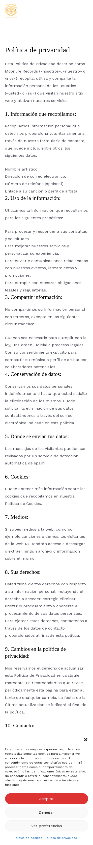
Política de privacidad (61, 838)
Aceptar (46, 799)
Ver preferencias (46, 826)
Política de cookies (28, 838)
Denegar (46, 812)
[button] (85, 739)
